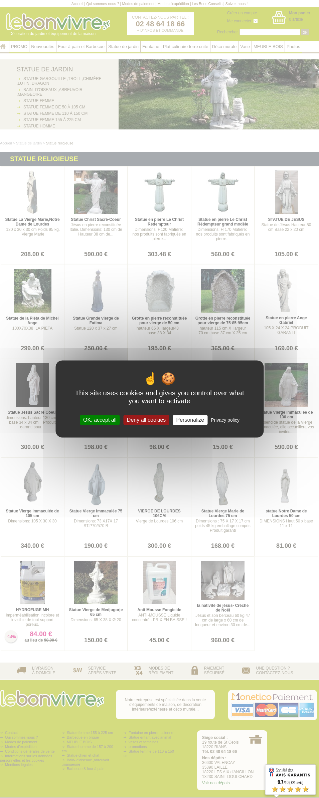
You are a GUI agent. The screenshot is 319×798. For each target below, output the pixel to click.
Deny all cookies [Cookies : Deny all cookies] (146, 420)
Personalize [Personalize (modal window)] (190, 420)
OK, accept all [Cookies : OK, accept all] (100, 420)
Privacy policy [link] (225, 420)
